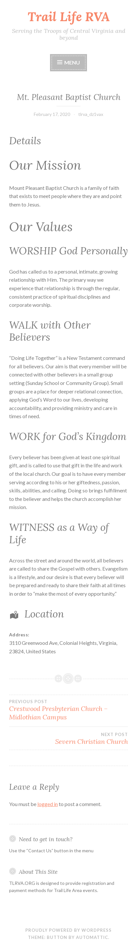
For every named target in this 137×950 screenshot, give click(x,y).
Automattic (92, 937)
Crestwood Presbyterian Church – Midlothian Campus (68, 710)
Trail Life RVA (69, 16)
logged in (47, 804)
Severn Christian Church (68, 738)
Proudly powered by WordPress (68, 930)
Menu (72, 62)
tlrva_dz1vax (90, 114)
